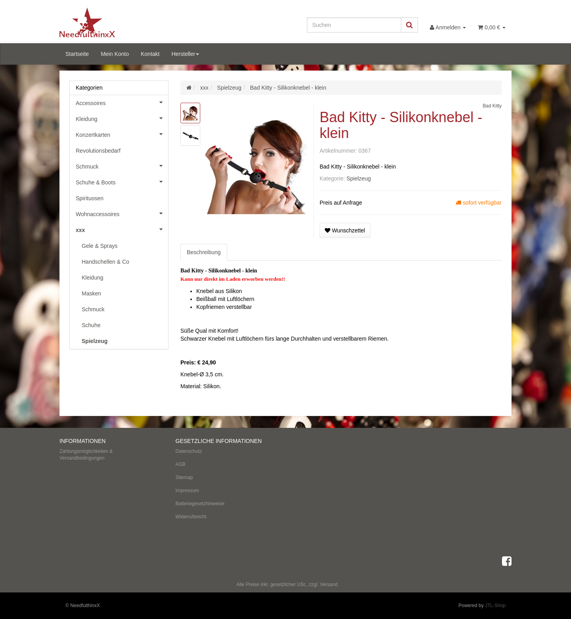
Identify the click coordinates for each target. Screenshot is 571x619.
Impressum (187, 490)
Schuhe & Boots (122, 181)
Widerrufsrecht (191, 516)
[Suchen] (354, 25)
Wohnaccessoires (122, 213)
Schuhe (91, 325)
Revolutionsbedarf (98, 151)
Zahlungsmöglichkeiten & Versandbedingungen (86, 454)
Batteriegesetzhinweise (200, 503)
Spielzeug (359, 178)
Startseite (77, 54)
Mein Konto (115, 54)
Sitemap (184, 477)
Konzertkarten (122, 134)
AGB (181, 464)
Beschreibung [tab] (204, 252)
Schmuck (122, 166)
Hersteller (185, 54)
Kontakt (150, 54)
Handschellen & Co (105, 262)
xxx (122, 229)
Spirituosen (89, 198)
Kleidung (122, 118)
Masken (91, 293)
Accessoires (122, 102)
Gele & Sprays (99, 246)
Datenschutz (189, 451)
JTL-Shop (495, 605)
